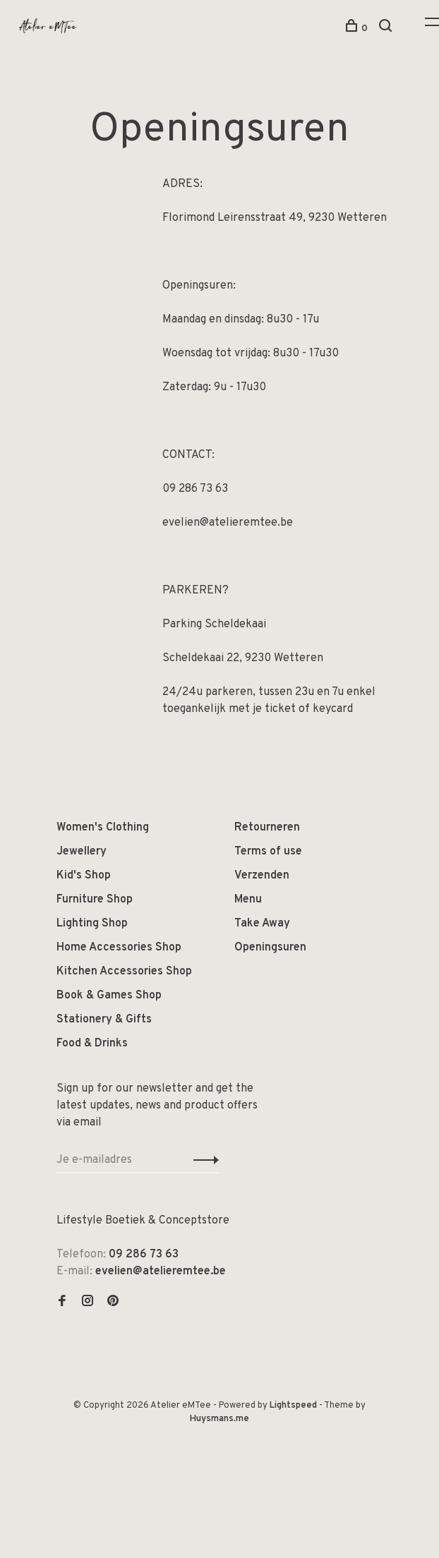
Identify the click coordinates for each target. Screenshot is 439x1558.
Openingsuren (270, 948)
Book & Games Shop (109, 996)
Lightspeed (293, 1405)
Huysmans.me (219, 1419)
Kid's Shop (83, 876)
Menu (248, 900)
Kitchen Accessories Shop (124, 972)
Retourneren (267, 828)
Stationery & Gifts (104, 1020)
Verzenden (261, 876)
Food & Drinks (92, 1044)
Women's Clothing (102, 828)
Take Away (262, 924)
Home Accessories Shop (118, 948)
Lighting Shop (92, 924)
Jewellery (81, 852)
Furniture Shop (94, 900)
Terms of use (268, 852)
